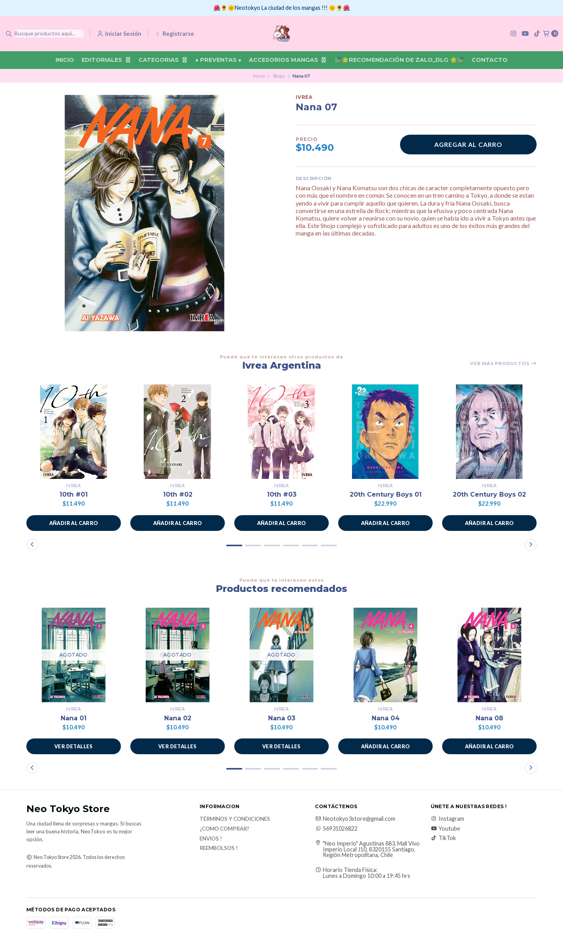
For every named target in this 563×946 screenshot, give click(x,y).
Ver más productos (503, 363)
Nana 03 (281, 718)
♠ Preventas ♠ (218, 59)
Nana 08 (489, 718)
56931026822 (336, 828)
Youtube (445, 828)
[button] (73, 523)
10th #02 (178, 494)
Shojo (279, 75)
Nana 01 (74, 718)
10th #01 (73, 494)
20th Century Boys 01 (386, 494)
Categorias (163, 59)
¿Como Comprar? (224, 829)
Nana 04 (386, 718)
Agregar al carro (468, 144)
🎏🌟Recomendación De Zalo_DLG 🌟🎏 (399, 59)
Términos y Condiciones (235, 819)
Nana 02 (177, 718)
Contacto (489, 59)
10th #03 (281, 494)
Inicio (65, 59)
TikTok (443, 838)
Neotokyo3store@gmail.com (355, 819)
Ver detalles (73, 746)
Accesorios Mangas (288, 59)
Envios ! (211, 839)
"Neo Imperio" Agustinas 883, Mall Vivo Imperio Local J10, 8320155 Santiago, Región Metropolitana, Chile (371, 849)
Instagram (447, 819)
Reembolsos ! (219, 848)
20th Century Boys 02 (489, 494)
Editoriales (106, 59)
